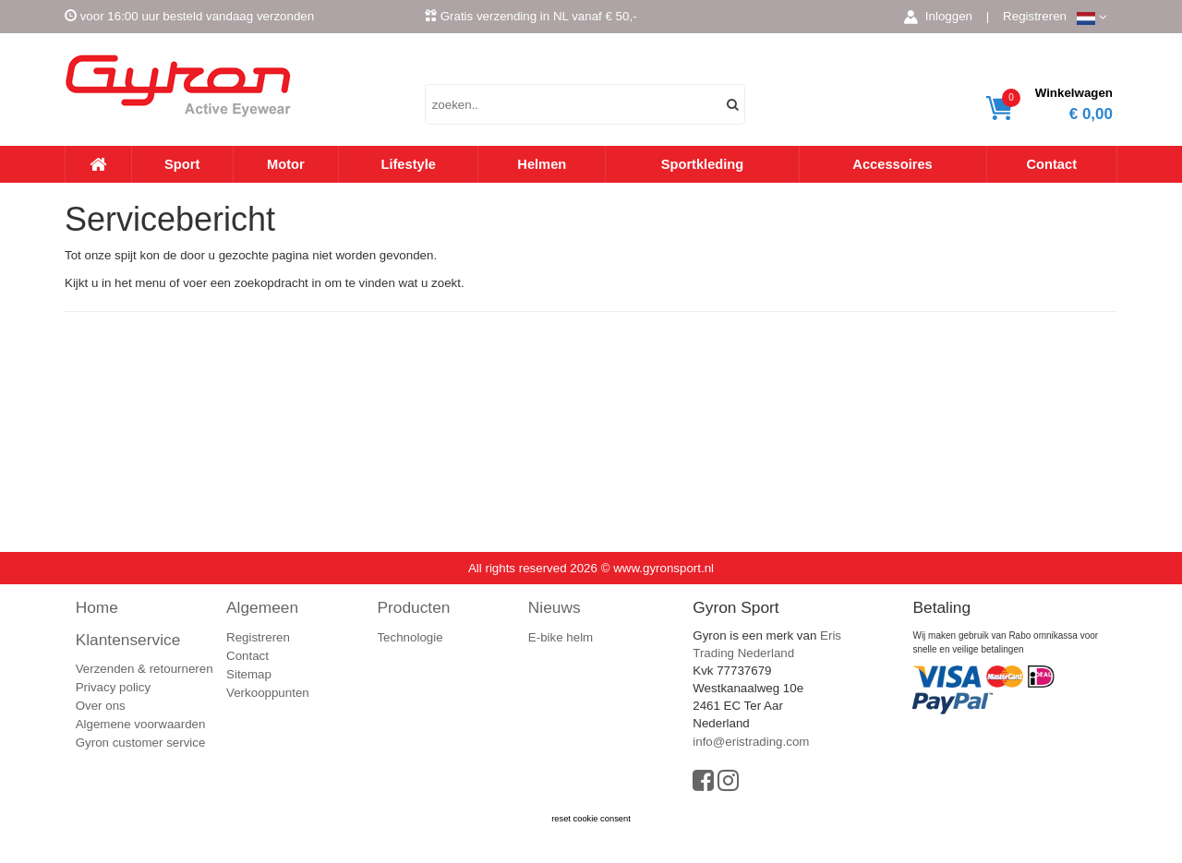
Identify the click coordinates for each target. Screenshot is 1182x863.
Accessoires (892, 164)
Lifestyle (407, 164)
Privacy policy (113, 687)
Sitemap (248, 674)
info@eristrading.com (751, 742)
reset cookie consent (591, 818)
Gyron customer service (141, 742)
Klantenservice (128, 639)
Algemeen (262, 607)
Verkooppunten (267, 693)
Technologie (409, 637)
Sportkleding (702, 164)
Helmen (541, 164)
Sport (181, 164)
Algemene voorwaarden (141, 724)
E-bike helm (560, 637)
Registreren (1035, 16)
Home (97, 607)
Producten (413, 607)
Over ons (101, 706)
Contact (1051, 164)
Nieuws (554, 607)
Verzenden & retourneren (144, 669)
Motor (286, 164)
